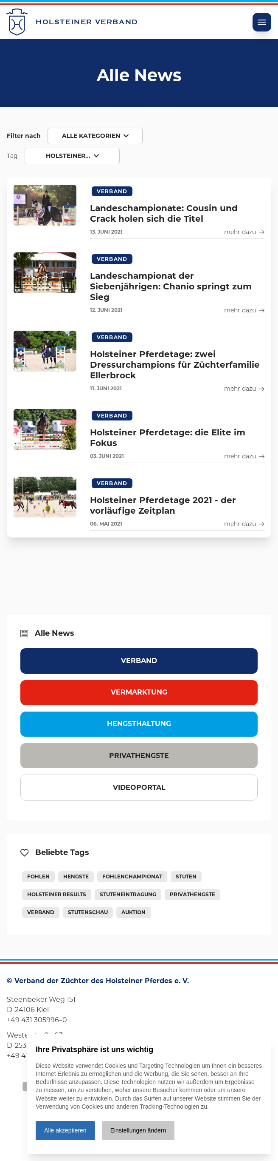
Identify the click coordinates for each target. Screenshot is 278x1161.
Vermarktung (139, 692)
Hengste (76, 876)
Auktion (133, 912)
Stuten (186, 876)
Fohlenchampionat (132, 876)
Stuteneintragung (128, 894)
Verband (139, 661)
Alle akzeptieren (65, 1130)
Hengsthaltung (139, 724)
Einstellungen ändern (138, 1130)
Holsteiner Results (56, 894)
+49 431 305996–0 (37, 1020)
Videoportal (139, 788)
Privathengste (139, 756)
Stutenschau (88, 912)
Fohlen (38, 876)
